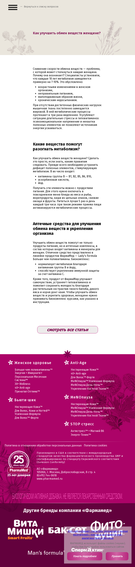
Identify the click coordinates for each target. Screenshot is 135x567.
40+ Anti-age (22, 387)
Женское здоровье (32, 363)
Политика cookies (95, 445)
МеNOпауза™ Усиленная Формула (92, 381)
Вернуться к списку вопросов (41, 6)
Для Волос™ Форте (27, 417)
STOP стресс (82, 424)
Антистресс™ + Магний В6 (87, 431)
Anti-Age (78, 363)
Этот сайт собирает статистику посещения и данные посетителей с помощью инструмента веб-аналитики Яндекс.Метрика (98, 535)
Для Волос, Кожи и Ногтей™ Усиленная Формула (32, 412)
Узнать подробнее (84, 556)
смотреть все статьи (67, 329)
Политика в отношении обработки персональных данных (43, 445)
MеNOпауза (81, 397)
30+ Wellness (22, 383)
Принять (117, 556)
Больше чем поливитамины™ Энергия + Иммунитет (33, 371)
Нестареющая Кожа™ (28, 407)
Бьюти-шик (25, 400)
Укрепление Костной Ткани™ (89, 388)
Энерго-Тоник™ (81, 434)
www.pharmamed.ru (49, 478)
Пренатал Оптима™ (27, 391)
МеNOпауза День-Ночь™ (86, 385)
